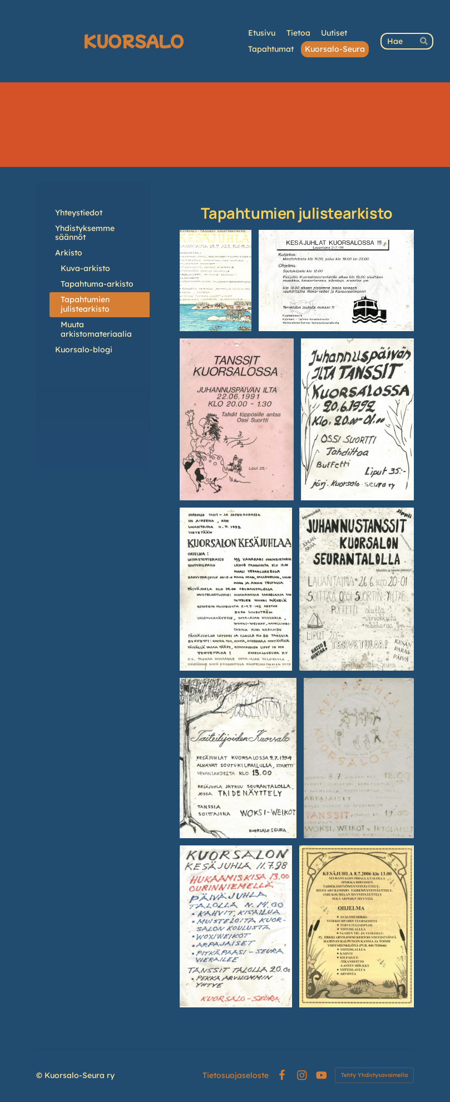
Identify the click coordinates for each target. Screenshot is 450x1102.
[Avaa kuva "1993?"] (356, 589)
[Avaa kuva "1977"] (215, 281)
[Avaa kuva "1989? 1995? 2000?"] (359, 758)
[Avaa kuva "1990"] (336, 281)
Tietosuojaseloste (235, 1075)
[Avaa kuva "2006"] (356, 926)
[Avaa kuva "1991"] (237, 419)
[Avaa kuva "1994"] (238, 758)
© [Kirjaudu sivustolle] (40, 1075)
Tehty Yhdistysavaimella (374, 1075)
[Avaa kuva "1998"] (236, 926)
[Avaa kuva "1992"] (357, 419)
